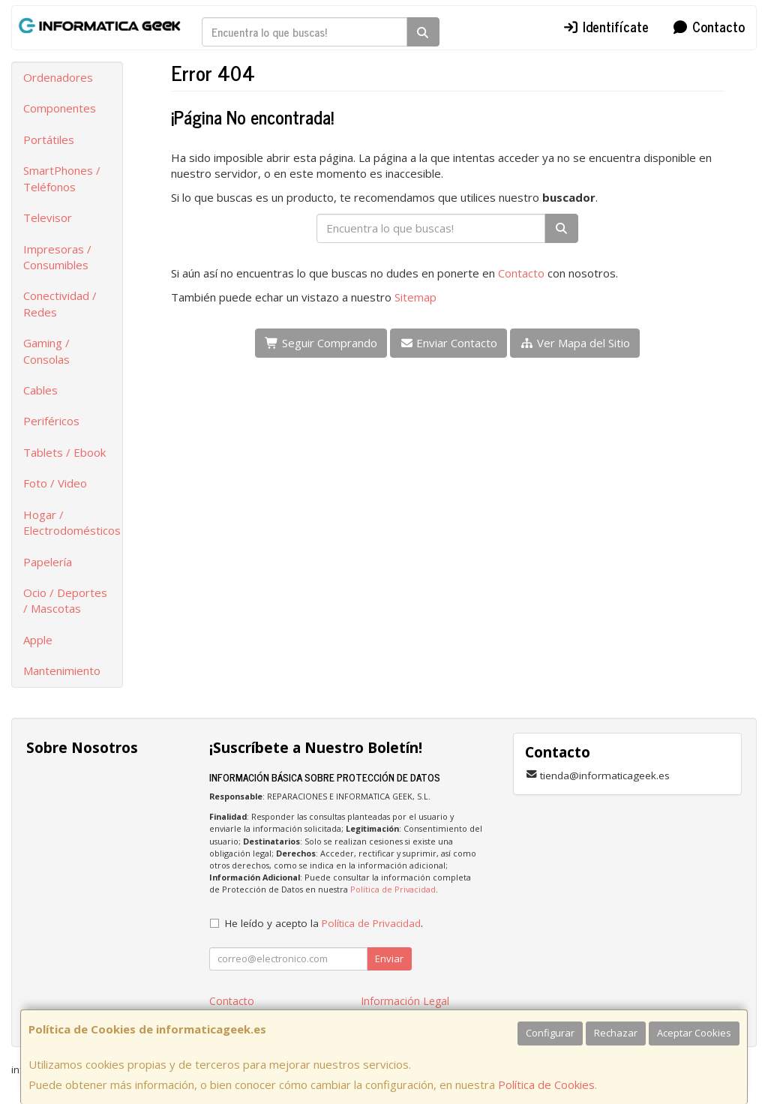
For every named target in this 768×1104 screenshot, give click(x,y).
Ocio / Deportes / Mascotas (65, 600)
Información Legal (405, 1001)
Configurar (550, 1033)
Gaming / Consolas (46, 350)
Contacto (708, 26)
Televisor (47, 217)
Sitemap (415, 297)
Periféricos (51, 420)
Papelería (47, 561)
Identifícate (606, 26)
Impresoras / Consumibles (57, 257)
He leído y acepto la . (324, 923)
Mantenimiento (61, 670)
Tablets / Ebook (64, 452)
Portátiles (48, 139)
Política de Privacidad (393, 889)
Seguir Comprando (321, 342)
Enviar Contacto (449, 342)
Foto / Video (55, 483)
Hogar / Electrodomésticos (72, 522)
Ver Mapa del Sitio (575, 342)
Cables (40, 390)
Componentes (59, 108)
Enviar (389, 958)
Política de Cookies (546, 1084)
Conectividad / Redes (60, 303)
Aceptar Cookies (694, 1033)
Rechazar (616, 1033)
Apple (37, 639)
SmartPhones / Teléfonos (61, 178)
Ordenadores (58, 77)
